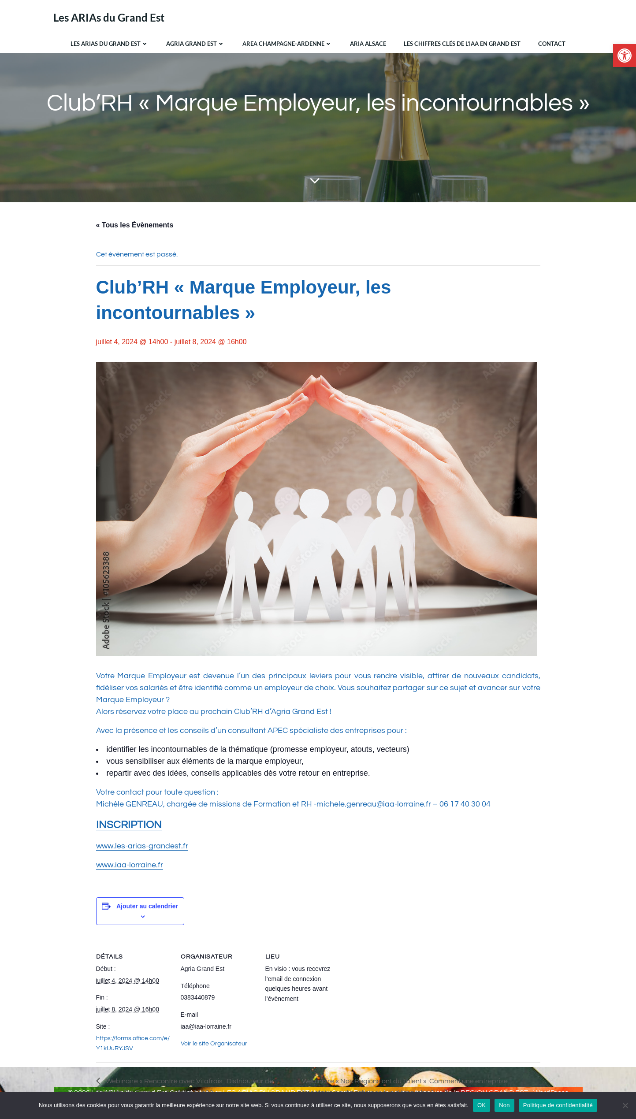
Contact (551, 43)
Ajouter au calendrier (147, 906)
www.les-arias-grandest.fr (142, 846)
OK (481, 1105)
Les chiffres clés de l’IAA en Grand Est (462, 43)
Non (504, 1105)
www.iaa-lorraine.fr (129, 865)
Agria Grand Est (195, 43)
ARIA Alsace (368, 43)
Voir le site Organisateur (214, 1044)
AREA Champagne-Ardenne (287, 43)
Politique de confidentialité (558, 1105)
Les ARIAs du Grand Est (110, 43)
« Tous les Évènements (135, 225)
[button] (624, 55)
